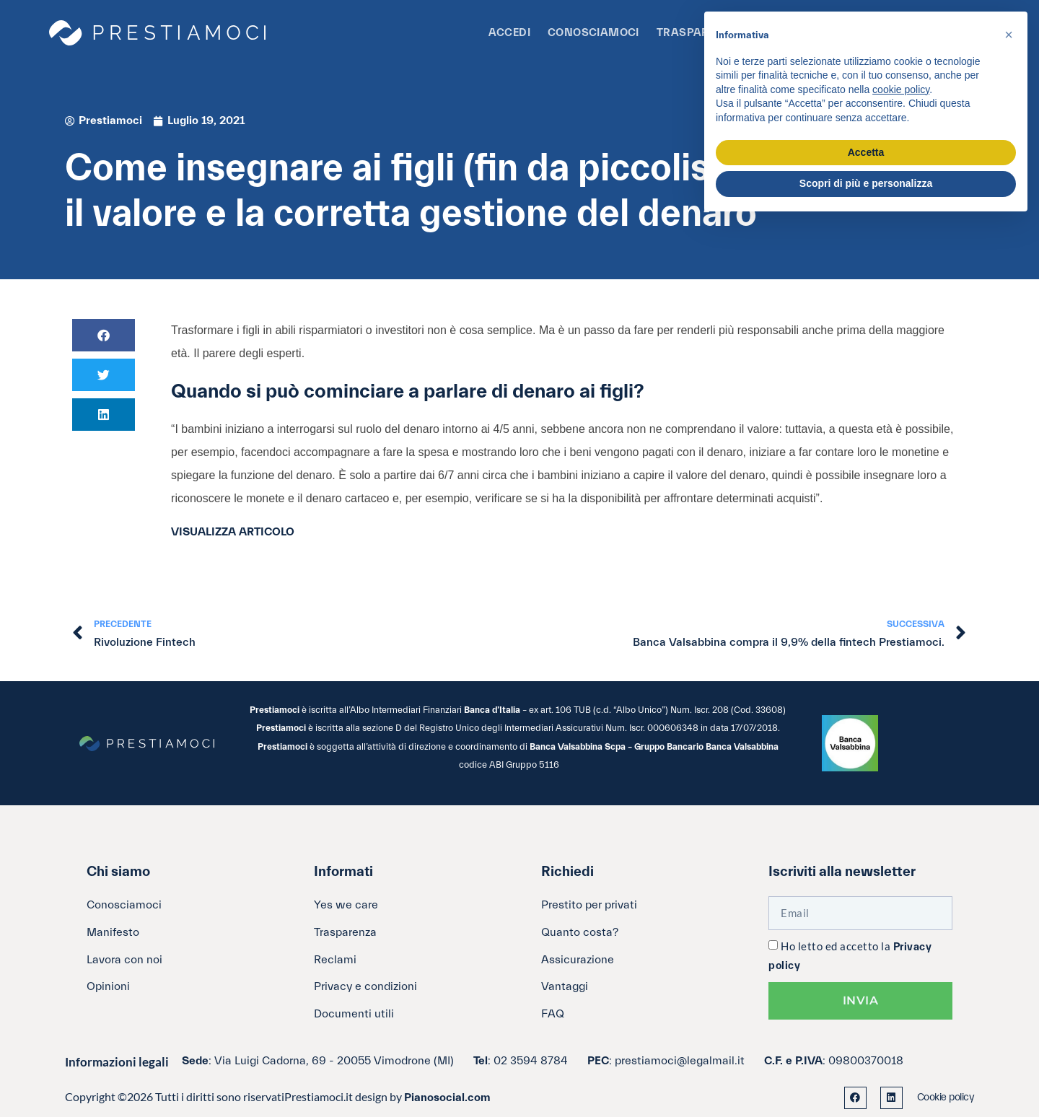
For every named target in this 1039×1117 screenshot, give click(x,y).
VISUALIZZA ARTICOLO (232, 531)
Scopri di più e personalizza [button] (865, 183)
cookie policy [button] (900, 89)
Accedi (509, 33)
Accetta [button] (866, 152)
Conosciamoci (593, 33)
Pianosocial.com (447, 1097)
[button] (103, 335)
